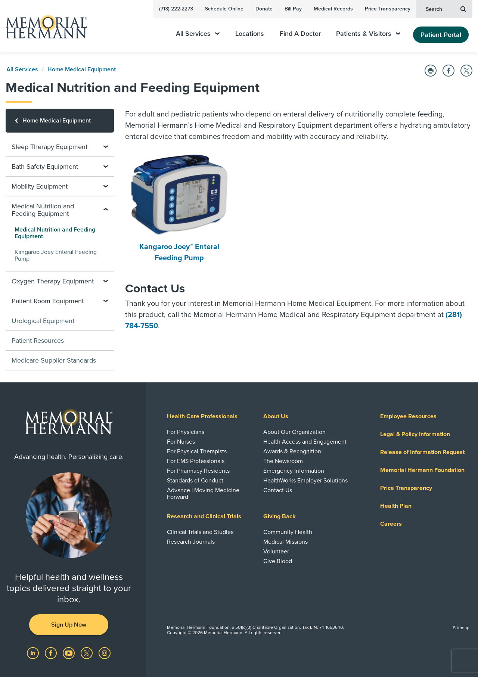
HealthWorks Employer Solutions (305, 480)
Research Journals (191, 541)
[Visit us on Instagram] (105, 652)
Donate (264, 9)
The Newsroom (283, 461)
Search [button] (446, 8)
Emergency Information (293, 471)
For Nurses (181, 441)
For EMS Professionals (195, 461)
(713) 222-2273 (176, 9)
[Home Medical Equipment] (60, 121)
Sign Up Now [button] (68, 624)
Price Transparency (387, 9)
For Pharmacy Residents (198, 471)
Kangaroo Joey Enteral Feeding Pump (56, 255)
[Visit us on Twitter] (87, 652)
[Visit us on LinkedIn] (33, 652)
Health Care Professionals (202, 416)
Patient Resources (38, 340)
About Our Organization (294, 432)
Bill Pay (293, 9)
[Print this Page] (431, 71)
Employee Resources (408, 416)
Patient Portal (440, 35)
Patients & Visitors (368, 34)
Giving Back (279, 516)
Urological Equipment (43, 321)
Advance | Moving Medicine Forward (203, 493)
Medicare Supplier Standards (54, 360)
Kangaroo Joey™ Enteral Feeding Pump (179, 208)
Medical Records (333, 9)
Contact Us (277, 490)
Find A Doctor (300, 34)
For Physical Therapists (197, 451)
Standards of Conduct (195, 480)
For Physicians (185, 432)
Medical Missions (285, 541)
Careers (391, 524)
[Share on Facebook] (448, 71)
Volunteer (276, 551)
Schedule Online (224, 9)
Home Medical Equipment (81, 69)
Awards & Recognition (292, 451)
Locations (249, 34)
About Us (275, 416)
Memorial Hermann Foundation (422, 470)
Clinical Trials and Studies (200, 532)
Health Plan (396, 506)
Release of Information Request (422, 452)
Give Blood (277, 561)
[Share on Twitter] (466, 71)
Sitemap (461, 627)
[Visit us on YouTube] (69, 652)
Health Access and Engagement (305, 441)
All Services (198, 34)
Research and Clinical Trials (204, 516)
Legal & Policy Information (415, 434)
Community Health (287, 532)
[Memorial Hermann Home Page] (43, 26)
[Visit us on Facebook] (51, 652)
